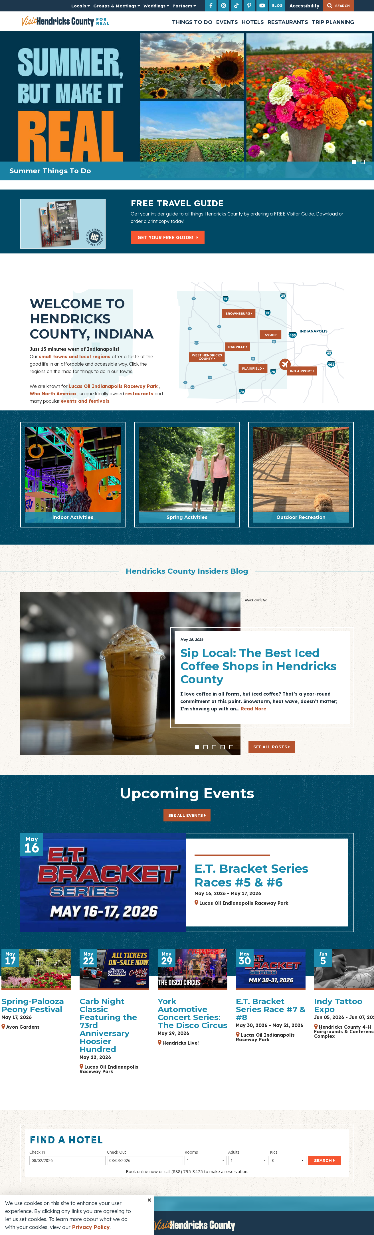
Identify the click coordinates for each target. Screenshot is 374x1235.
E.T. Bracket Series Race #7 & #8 (270, 1009)
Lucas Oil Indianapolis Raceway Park (114, 386)
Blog (277, 5)
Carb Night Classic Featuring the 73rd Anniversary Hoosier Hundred (108, 1025)
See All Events (185, 815)
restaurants (140, 393)
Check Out (116, 1152)
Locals (78, 6)
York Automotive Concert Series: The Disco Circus (192, 1013)
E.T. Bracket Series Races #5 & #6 (251, 875)
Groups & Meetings (114, 6)
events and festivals (85, 401)
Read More (253, 709)
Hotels (253, 22)
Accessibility (305, 6)
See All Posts (271, 747)
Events (227, 22)
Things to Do (192, 22)
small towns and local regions (75, 356)
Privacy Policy (91, 1227)
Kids (274, 1152)
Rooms (191, 1152)
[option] (187, 105)
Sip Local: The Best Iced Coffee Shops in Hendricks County (258, 666)
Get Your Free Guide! (168, 237)
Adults (234, 1152)
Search (323, 1160)
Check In (37, 1152)
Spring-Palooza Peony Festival (32, 1005)
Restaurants (288, 22)
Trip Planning (333, 22)
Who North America (53, 393)
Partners (182, 6)
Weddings (154, 6)
